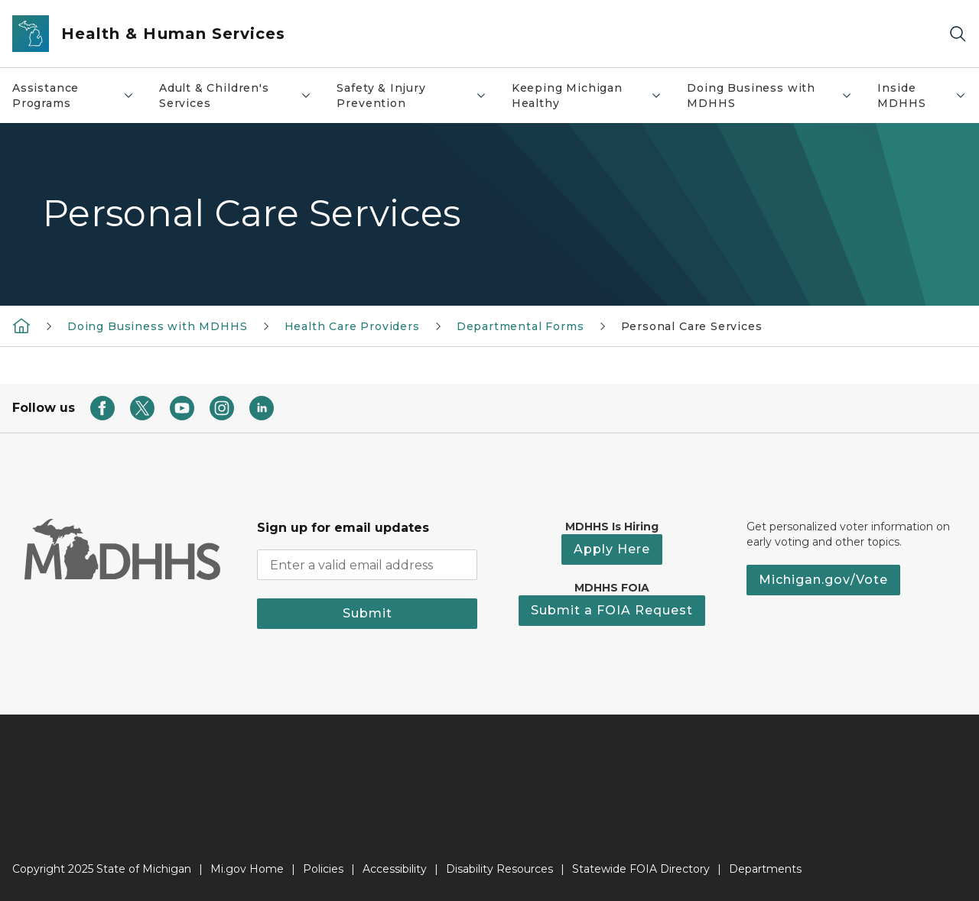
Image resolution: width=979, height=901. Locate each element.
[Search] (957, 34)
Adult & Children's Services (241, 95)
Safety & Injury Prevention (417, 95)
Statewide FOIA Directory (641, 869)
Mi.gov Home (247, 869)
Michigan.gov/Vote (823, 579)
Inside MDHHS (928, 95)
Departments (765, 869)
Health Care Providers (352, 326)
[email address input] (367, 564)
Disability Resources (499, 869)
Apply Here (612, 549)
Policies (323, 869)
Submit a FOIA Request (612, 610)
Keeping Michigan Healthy (593, 95)
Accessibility (395, 869)
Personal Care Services (692, 326)
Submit (367, 613)
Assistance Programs (79, 95)
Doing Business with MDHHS (775, 95)
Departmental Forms (520, 326)
